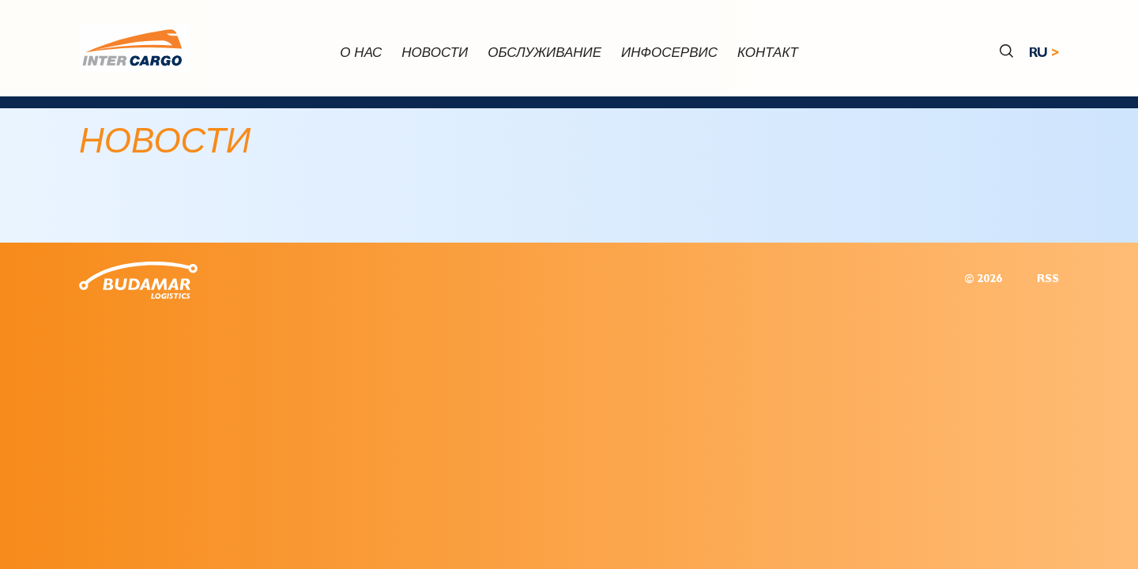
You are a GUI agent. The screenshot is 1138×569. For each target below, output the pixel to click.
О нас (361, 54)
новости (434, 54)
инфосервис (669, 54)
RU (1038, 54)
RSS (1048, 280)
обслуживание (544, 54)
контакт (767, 54)
